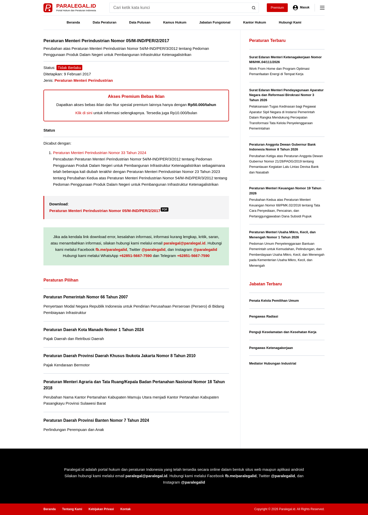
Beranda (73, 22)
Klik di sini (84, 113)
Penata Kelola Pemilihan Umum (274, 300)
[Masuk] (301, 7)
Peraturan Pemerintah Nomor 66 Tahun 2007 (85, 297)
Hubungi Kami (290, 22)
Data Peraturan (104, 22)
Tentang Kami (72, 509)
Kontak (125, 509)
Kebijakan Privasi (101, 509)
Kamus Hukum (174, 22)
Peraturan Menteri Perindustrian (83, 80)
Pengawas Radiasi (263, 316)
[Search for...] (179, 8)
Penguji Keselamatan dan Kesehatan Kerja (282, 332)
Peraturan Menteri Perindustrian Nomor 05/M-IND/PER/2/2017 (108, 210)
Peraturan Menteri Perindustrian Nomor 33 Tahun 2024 (99, 152)
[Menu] (322, 7)
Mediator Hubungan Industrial (272, 363)
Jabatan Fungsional (214, 22)
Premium (277, 7)
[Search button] (254, 8)
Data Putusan (139, 22)
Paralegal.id (76, 6)
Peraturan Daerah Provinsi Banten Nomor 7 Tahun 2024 (96, 420)
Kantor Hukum (254, 22)
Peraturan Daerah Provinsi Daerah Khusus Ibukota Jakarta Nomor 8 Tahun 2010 (119, 356)
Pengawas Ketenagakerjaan (271, 348)
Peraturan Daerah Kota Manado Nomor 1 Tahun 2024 (93, 329)
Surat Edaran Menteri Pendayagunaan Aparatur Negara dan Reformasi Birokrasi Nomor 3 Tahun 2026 (286, 95)
